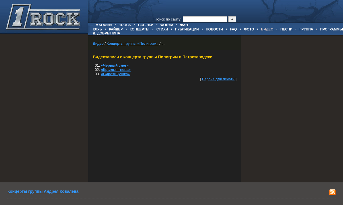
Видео (98, 43)
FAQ (233, 29)
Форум (166, 25)
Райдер (116, 29)
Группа (306, 29)
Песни (286, 29)
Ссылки (145, 25)
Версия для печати (218, 79)
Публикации (187, 29)
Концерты (139, 29)
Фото (249, 29)
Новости (214, 29)
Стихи (162, 29)
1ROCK (125, 25)
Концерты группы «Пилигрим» (133, 43)
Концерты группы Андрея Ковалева (43, 191)
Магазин (104, 25)
